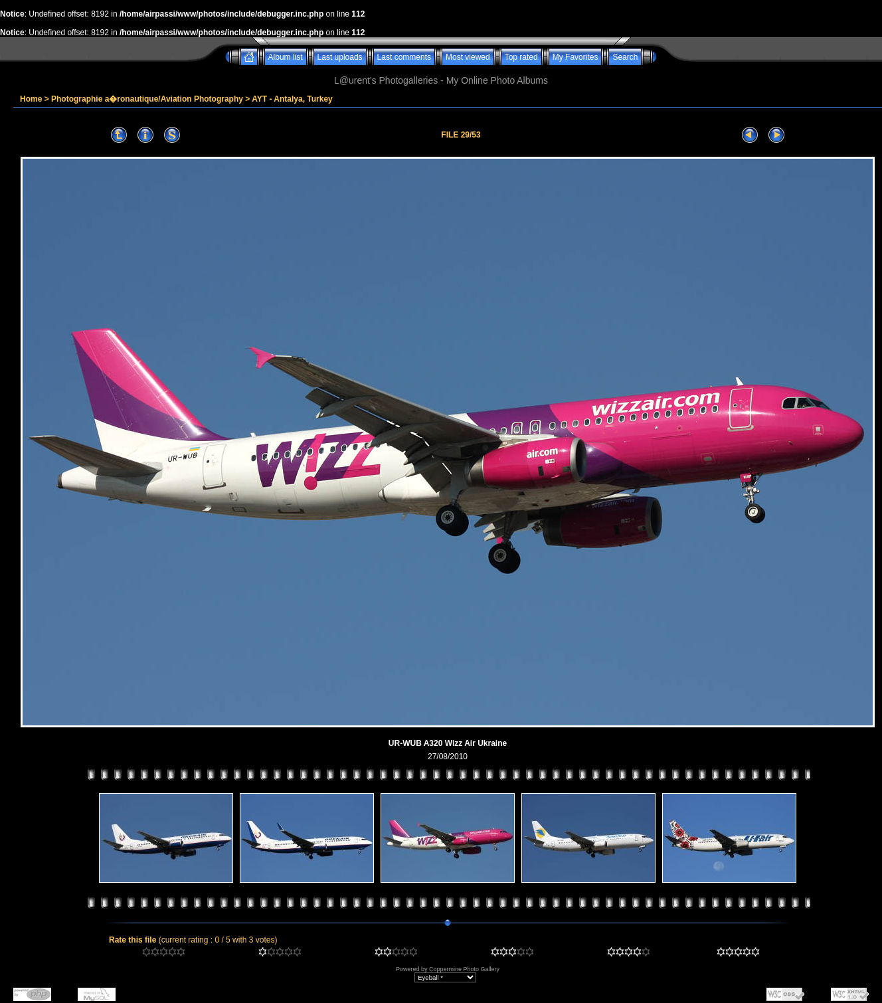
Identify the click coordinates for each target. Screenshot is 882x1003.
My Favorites (575, 57)
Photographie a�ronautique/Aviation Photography (147, 99)
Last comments (404, 57)
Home (31, 99)
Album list (285, 57)
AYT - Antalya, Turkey (292, 99)
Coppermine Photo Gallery (464, 969)
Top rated (521, 57)
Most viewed (468, 57)
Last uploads (340, 57)
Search (625, 57)
